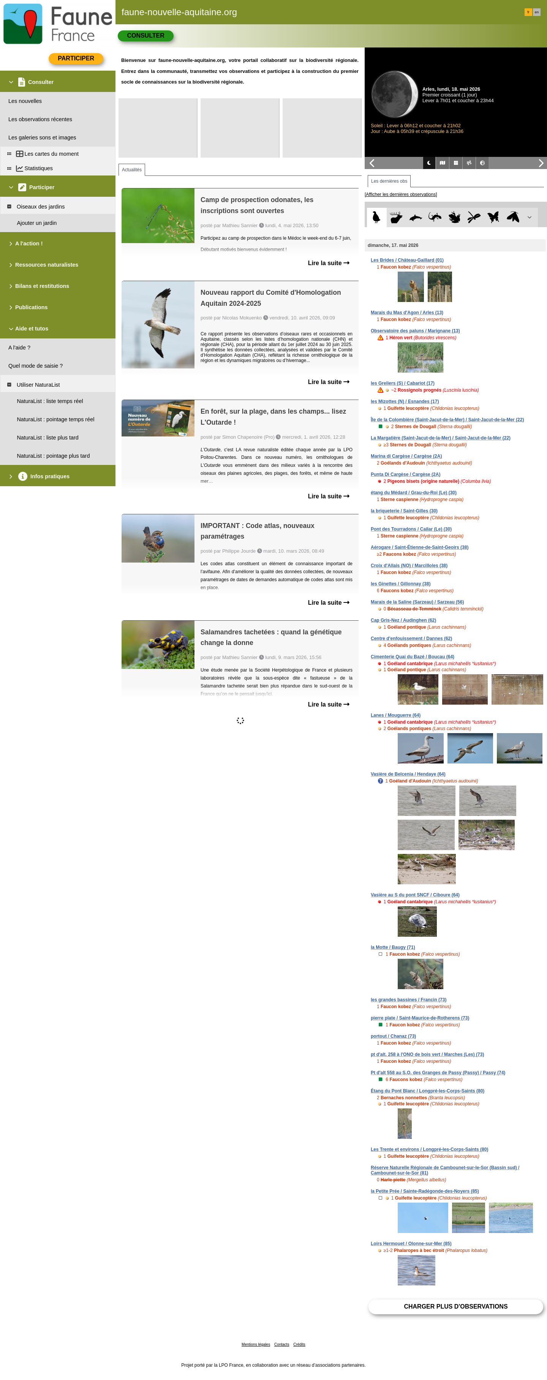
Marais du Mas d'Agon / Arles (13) (407, 312)
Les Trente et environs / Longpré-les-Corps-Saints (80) (429, 1149)
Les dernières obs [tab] (389, 181)
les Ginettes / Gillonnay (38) (400, 583)
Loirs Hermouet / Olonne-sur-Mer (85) (411, 1243)
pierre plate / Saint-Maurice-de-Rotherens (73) (420, 1018)
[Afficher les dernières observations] (401, 194)
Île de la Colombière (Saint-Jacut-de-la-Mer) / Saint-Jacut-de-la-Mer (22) (447, 419)
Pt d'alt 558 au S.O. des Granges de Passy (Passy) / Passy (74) (438, 1072)
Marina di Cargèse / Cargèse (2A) (406, 456)
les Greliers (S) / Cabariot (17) (403, 383)
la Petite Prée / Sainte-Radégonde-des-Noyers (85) (425, 1191)
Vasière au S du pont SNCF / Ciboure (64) (415, 895)
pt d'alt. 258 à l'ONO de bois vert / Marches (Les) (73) (427, 1054)
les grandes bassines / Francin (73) (408, 999)
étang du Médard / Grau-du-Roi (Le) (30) (414, 492)
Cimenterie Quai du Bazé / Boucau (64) (412, 656)
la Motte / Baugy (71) (393, 947)
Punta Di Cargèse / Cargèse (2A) (405, 474)
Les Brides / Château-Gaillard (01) (407, 260)
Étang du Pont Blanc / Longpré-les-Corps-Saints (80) (427, 1091)
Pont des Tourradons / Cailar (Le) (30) (411, 529)
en (537, 12)
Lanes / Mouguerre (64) (396, 715)
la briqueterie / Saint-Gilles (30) (404, 511)
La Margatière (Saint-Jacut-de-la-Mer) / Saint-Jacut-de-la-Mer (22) (441, 438)
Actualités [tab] (132, 169)
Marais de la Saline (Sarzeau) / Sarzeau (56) (417, 602)
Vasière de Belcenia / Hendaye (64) (408, 774)
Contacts (281, 1344)
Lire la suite (328, 263)
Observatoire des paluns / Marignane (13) (415, 331)
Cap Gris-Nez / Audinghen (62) (403, 620)
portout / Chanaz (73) (393, 1036)
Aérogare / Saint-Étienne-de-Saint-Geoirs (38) (419, 547)
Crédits (299, 1344)
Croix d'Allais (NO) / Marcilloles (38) (409, 565)
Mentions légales (256, 1344)
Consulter (145, 35)
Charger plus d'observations (455, 1306)
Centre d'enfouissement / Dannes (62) (411, 638)
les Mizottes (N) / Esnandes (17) (405, 401)
